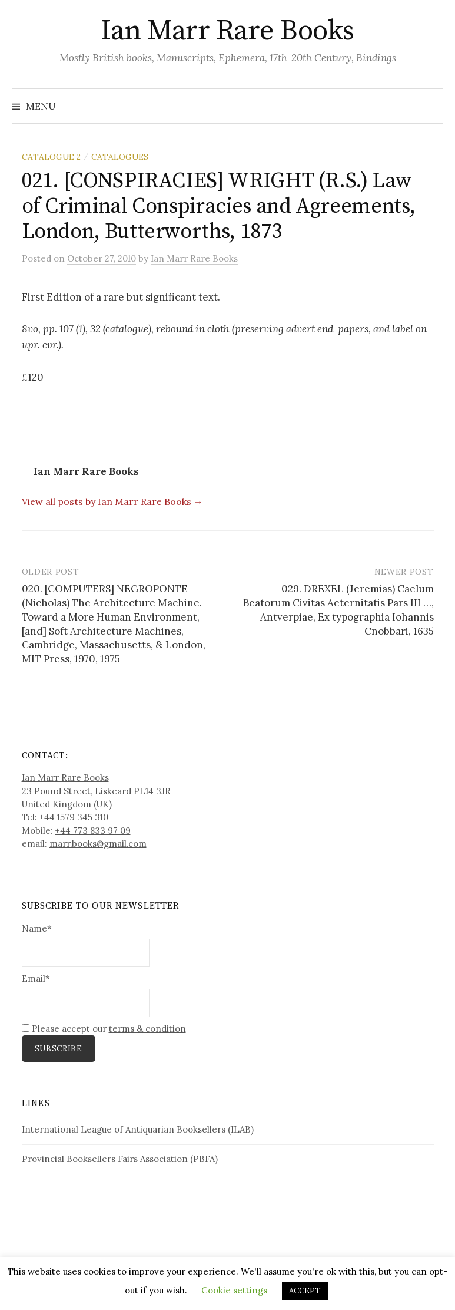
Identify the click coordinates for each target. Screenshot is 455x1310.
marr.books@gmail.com (98, 843)
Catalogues (119, 156)
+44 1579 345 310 (73, 817)
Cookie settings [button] (234, 1290)
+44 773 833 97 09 (93, 830)
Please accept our (104, 1028)
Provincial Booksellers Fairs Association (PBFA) (120, 1158)
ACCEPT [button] (305, 1291)
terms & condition (147, 1028)
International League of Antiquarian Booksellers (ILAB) (138, 1129)
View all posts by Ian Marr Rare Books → (112, 501)
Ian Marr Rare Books (227, 31)
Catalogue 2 (51, 156)
